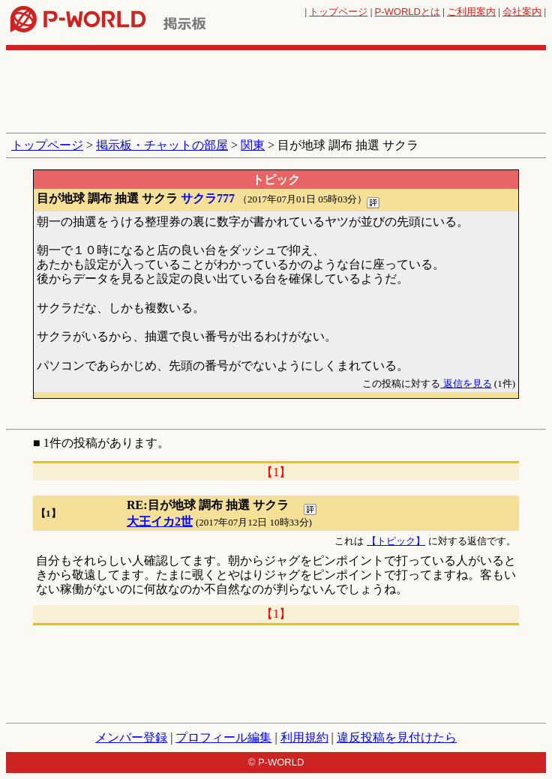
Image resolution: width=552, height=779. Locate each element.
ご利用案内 (471, 11)
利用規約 (304, 737)
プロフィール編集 (224, 737)
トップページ (338, 11)
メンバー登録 (131, 737)
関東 (253, 145)
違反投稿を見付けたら (397, 737)
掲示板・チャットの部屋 (162, 145)
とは (407, 11)
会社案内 (522, 11)
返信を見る (465, 383)
